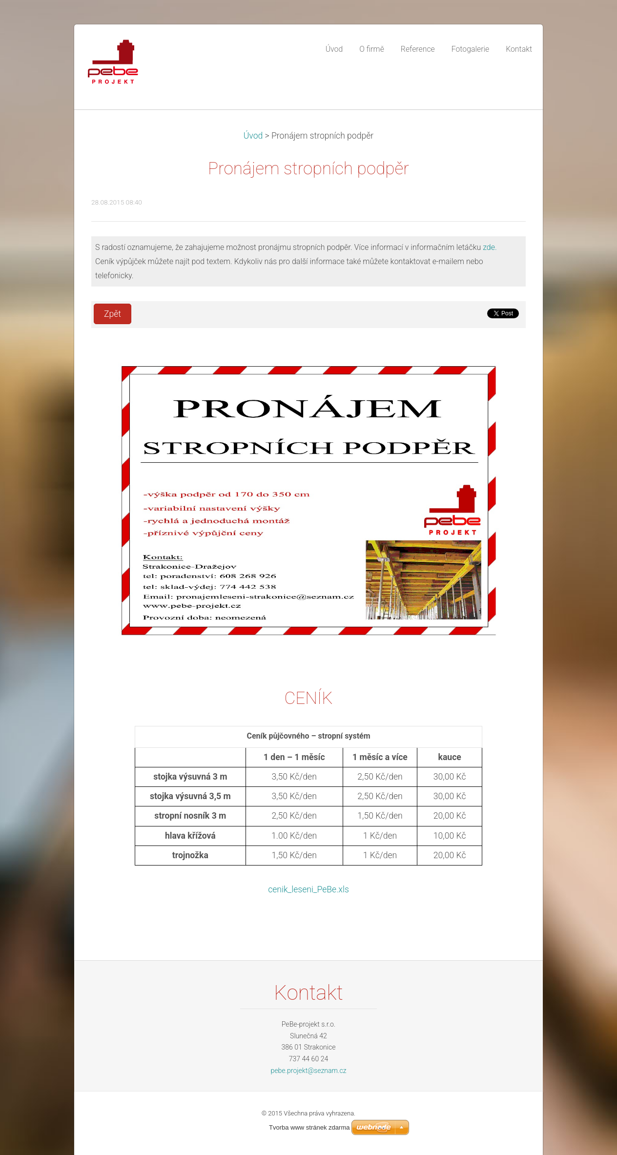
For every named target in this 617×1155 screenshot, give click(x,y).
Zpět (112, 314)
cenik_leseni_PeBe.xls (308, 889)
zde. (490, 247)
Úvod (253, 136)
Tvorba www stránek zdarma (309, 1127)
